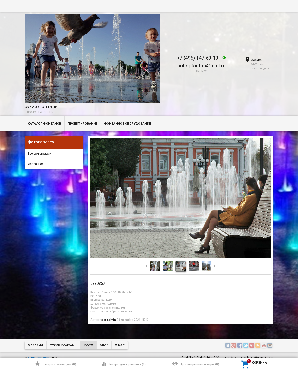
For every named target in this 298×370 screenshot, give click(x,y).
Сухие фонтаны (63, 345)
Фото (88, 345)
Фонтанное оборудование (127, 123)
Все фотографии (39, 153)
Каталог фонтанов (44, 123)
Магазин (35, 345)
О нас (120, 345)
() (55, 363)
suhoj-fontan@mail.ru (202, 66)
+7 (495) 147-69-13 (197, 58)
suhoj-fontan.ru (38, 358)
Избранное (36, 164)
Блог (104, 345)
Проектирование (83, 123)
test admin (108, 320)
